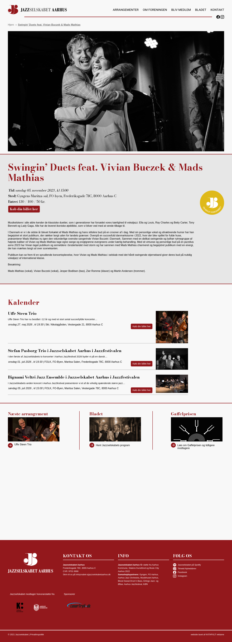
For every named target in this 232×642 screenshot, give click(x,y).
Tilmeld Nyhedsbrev (184, 568)
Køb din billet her (24, 209)
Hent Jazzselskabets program (113, 445)
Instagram (180, 576)
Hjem (11, 24)
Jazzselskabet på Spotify (187, 564)
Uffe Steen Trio (22, 313)
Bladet (200, 10)
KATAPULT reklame (215, 634)
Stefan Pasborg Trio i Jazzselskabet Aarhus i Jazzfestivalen (64, 351)
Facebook (180, 572)
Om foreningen (155, 10)
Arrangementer (126, 10)
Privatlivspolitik (37, 634)
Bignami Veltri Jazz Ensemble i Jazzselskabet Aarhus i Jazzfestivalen (74, 377)
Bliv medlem (181, 10)
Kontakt (217, 10)
